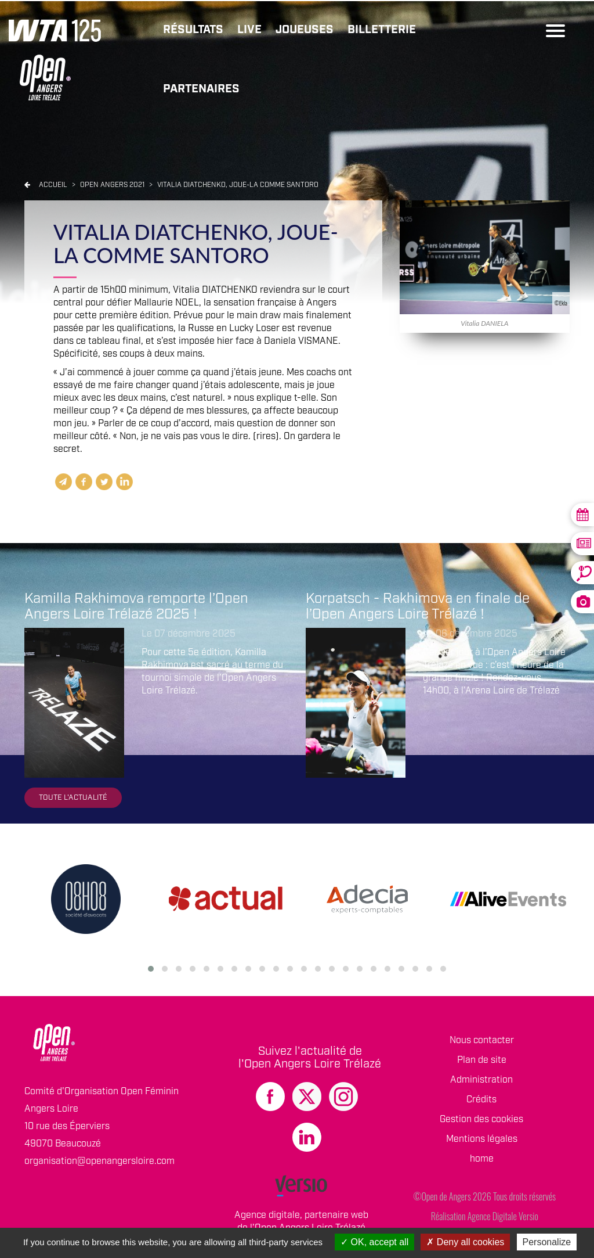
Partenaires (201, 88)
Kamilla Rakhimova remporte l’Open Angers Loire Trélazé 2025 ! (136, 606)
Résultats (193, 29)
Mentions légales (481, 1139)
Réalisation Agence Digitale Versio (484, 1216)
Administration (481, 1080)
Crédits (481, 1100)
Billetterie (381, 29)
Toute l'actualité (73, 798)
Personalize (547, 1242)
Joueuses (305, 29)
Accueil (53, 185)
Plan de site (481, 1060)
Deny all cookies (465, 1242)
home (482, 1159)
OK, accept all (374, 1242)
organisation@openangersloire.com (99, 1161)
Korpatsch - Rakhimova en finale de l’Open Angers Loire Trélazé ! (418, 606)
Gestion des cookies (481, 1119)
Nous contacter (482, 1040)
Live (249, 29)
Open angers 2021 (113, 185)
